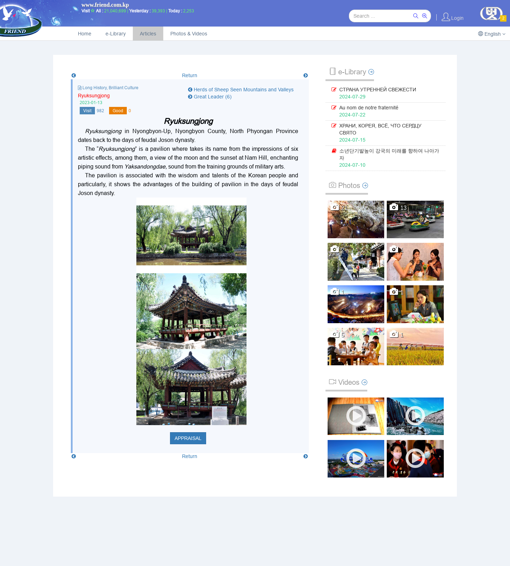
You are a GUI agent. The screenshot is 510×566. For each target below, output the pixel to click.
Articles (148, 33)
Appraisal (188, 438)
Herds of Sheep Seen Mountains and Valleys (241, 89)
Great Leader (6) (210, 96)
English (491, 34)
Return (189, 75)
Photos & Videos (188, 33)
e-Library (116, 33)
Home (84, 33)
